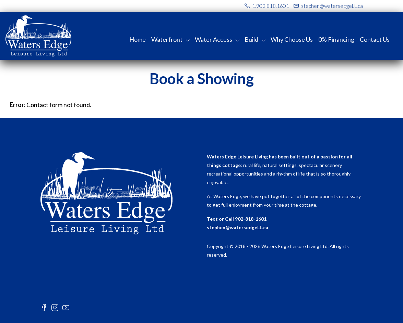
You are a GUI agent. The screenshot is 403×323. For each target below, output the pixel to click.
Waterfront (166, 39)
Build (251, 39)
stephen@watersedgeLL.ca (237, 227)
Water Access (213, 39)
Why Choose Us (292, 39)
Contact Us (375, 39)
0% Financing (336, 39)
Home (137, 39)
